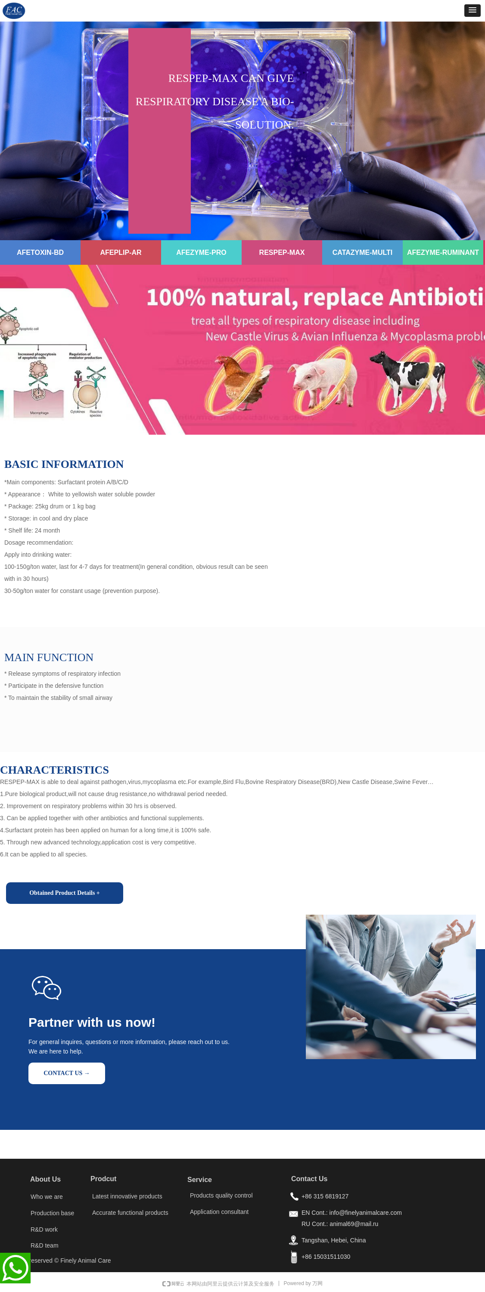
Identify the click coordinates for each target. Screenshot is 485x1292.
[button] (472, 10)
